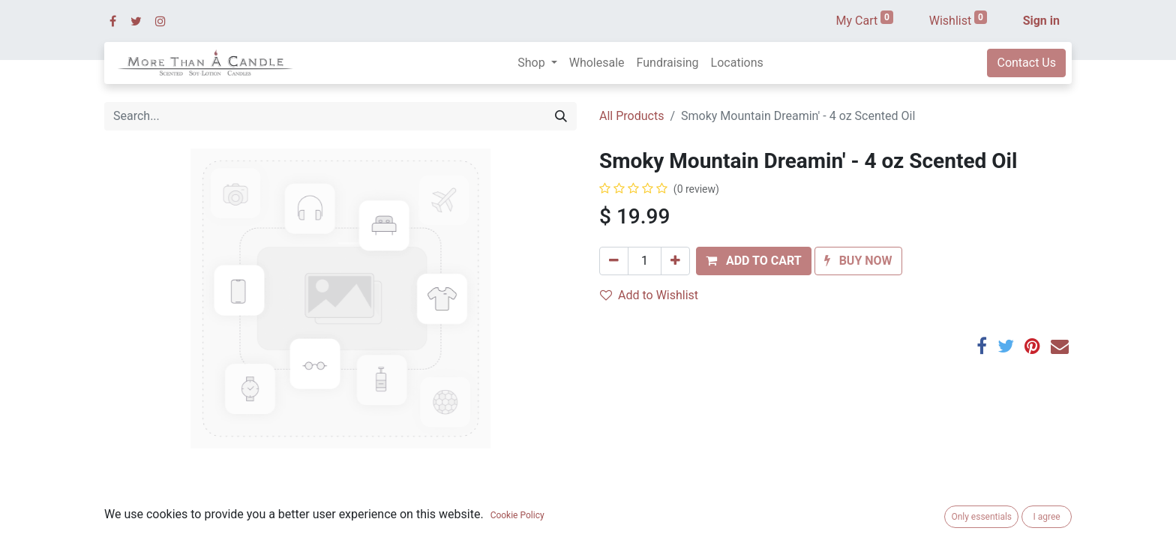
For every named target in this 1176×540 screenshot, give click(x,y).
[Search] (561, 116)
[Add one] (675, 261)
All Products (631, 116)
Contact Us (1026, 63)
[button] (754, 261)
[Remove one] (613, 261)
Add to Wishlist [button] (649, 295)
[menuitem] (597, 63)
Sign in (1041, 21)
